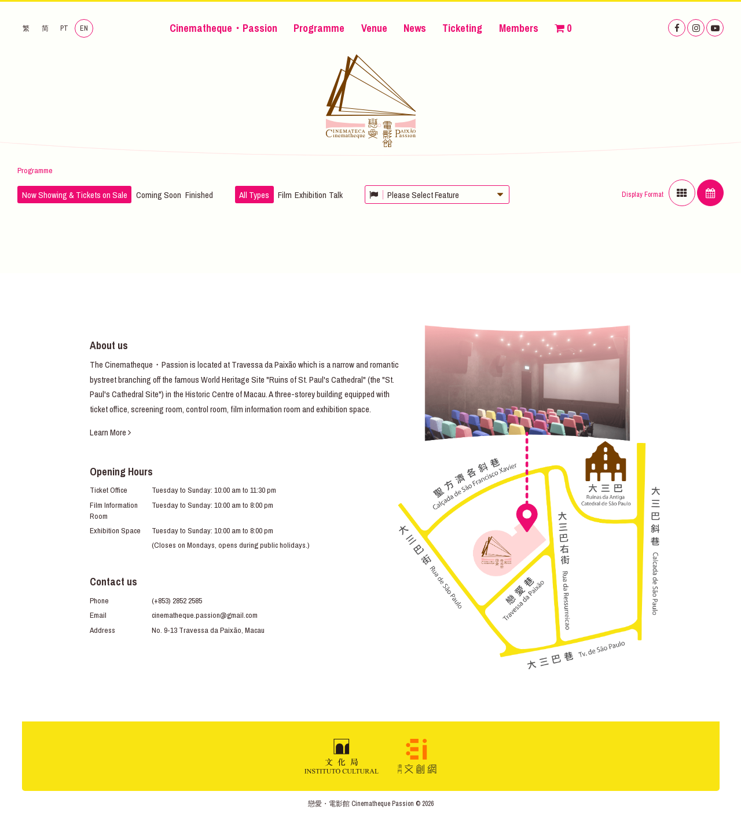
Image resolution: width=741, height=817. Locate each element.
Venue (374, 28)
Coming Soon (158, 195)
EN (84, 28)
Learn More (110, 432)
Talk (336, 195)
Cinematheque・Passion (223, 28)
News (414, 28)
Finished (199, 195)
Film (285, 195)
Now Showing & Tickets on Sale (74, 195)
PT (64, 28)
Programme (319, 28)
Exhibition (311, 195)
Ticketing (462, 28)
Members (518, 28)
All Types (254, 195)
